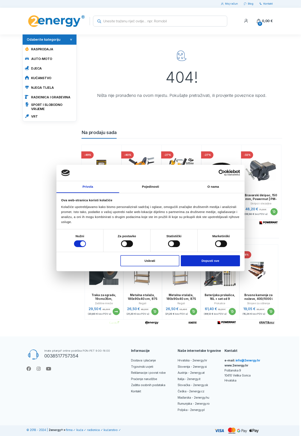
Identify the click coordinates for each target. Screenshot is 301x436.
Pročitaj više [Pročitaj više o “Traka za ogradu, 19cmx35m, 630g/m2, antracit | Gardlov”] (116, 311)
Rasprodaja (39, 49)
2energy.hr (200, 360)
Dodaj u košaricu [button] (274, 211)
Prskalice (219, 303)
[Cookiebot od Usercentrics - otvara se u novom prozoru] (221, 173)
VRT (31, 116)
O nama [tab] (213, 186)
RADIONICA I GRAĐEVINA (47, 97)
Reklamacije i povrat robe (148, 372)
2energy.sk (200, 385)
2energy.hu (201, 397)
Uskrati (149, 260)
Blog (248, 3)
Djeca (33, 68)
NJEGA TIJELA (39, 87)
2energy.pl (197, 410)
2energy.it (193, 379)
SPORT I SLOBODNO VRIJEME (43, 106)
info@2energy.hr (248, 360)
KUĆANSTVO (38, 78)
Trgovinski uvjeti (142, 366)
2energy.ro (202, 403)
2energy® (56, 430)
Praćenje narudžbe (144, 379)
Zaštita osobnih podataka (148, 385)
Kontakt (266, 3)
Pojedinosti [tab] (150, 186)
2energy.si (200, 366)
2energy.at (197, 372)
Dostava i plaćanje (143, 360)
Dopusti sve (210, 260)
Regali (142, 303)
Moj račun (229, 3)
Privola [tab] (88, 186)
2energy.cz (196, 391)
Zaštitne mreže (104, 303)
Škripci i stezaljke (260, 203)
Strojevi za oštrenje (258, 303)
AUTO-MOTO (38, 58)
